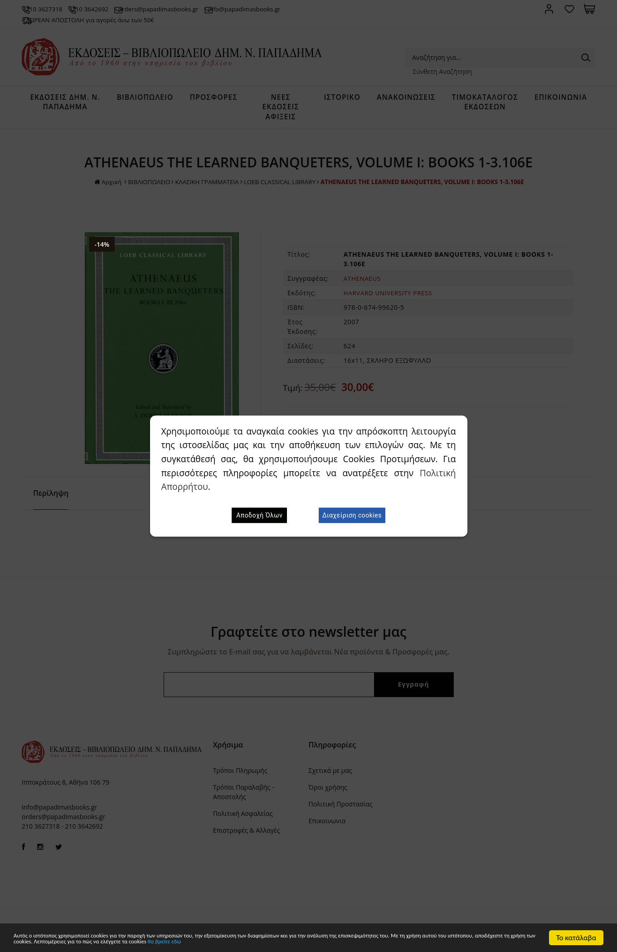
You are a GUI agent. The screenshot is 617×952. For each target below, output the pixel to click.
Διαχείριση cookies (352, 515)
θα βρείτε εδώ (391, 942)
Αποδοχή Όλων (259, 515)
